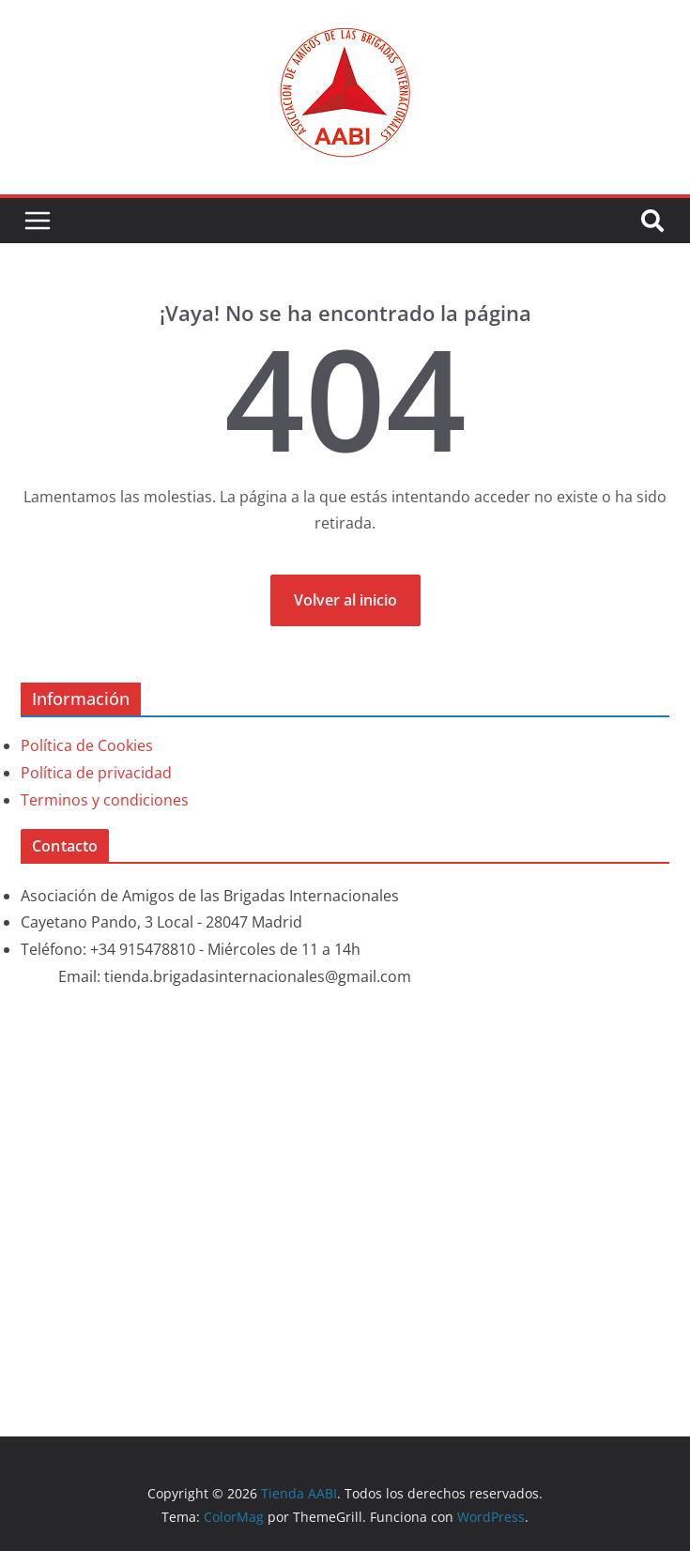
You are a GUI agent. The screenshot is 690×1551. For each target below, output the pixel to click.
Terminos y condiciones (105, 800)
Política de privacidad (96, 772)
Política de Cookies (87, 745)
